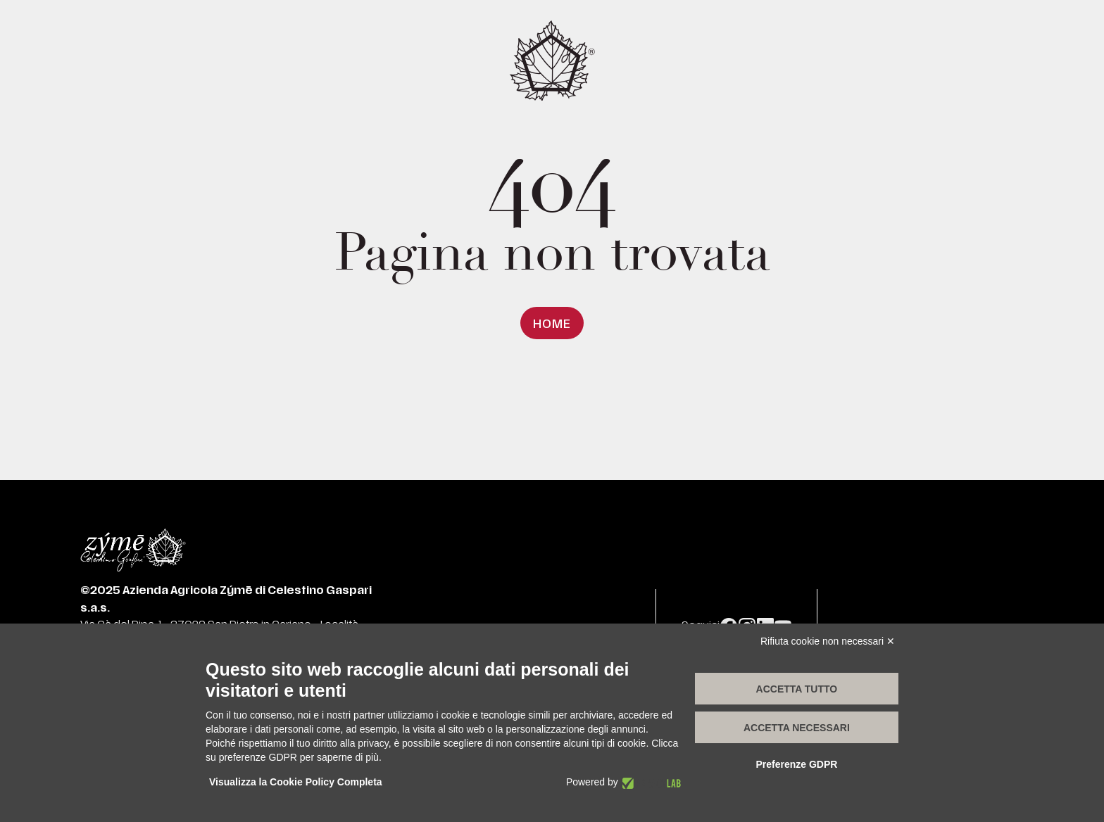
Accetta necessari (797, 727)
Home (551, 324)
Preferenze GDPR (796, 764)
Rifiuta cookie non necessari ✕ (827, 641)
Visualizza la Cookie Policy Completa (295, 782)
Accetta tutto (797, 689)
